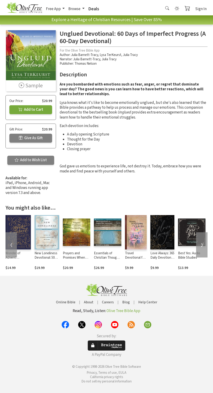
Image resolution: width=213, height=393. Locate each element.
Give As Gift (31, 138)
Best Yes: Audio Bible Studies (189, 255)
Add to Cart (31, 109)
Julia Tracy (130, 55)
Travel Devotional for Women (135, 257)
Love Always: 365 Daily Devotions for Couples (162, 257)
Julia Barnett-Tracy (84, 55)
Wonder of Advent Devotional (13, 257)
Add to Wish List (31, 160)
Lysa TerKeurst (110, 55)
